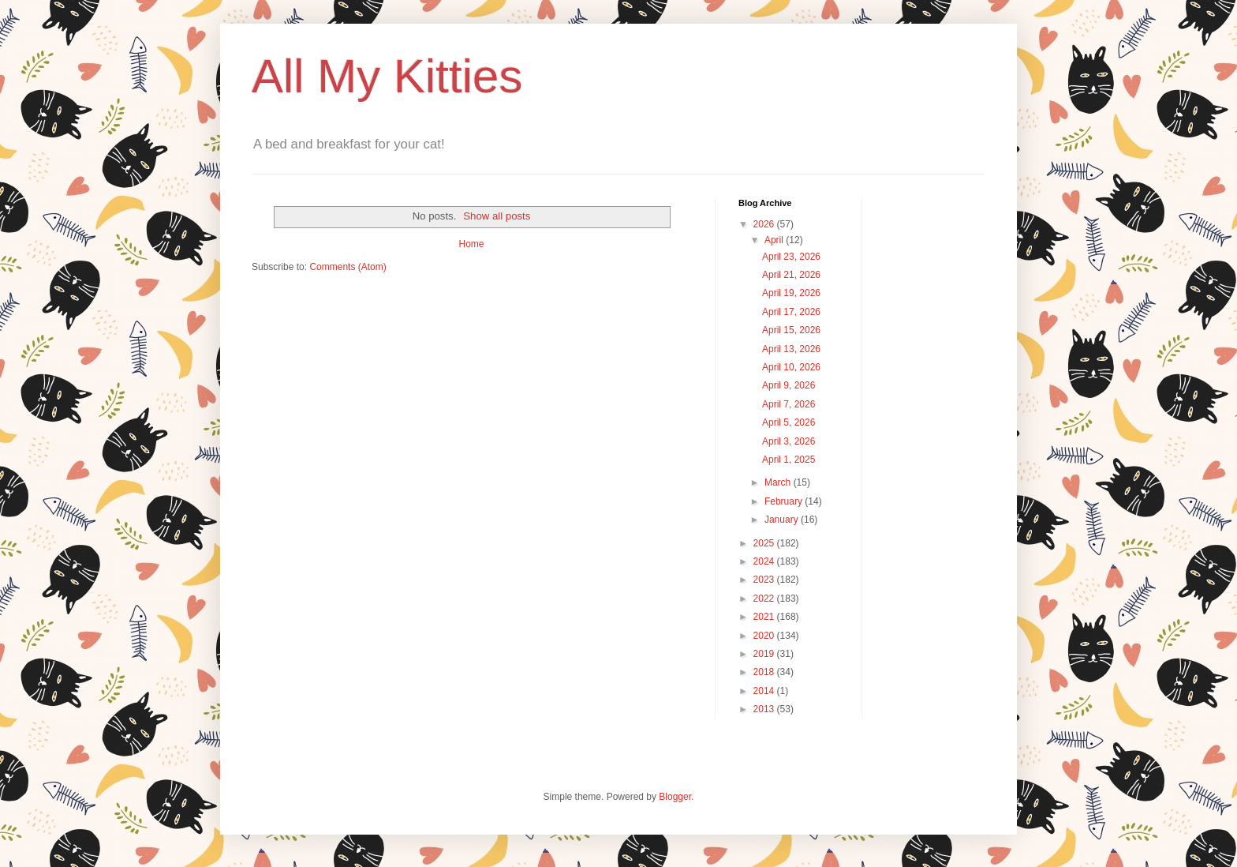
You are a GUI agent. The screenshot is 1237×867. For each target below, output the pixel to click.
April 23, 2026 (791, 256)
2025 (765, 543)
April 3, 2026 (788, 441)
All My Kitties (387, 76)
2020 (765, 635)
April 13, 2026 (791, 349)
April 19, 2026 (791, 292)
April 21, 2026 (791, 274)
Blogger (675, 796)
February (784, 501)
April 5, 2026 (788, 422)
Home (471, 244)
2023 (765, 579)
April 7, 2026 (788, 404)
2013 (765, 709)
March (779, 482)
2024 (765, 561)
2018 (765, 671)
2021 (765, 616)
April (775, 240)
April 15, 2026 (791, 330)
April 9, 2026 (788, 385)
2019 (765, 653)
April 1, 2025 (788, 459)
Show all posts (496, 216)
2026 (765, 224)
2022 (765, 598)
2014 (765, 690)
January (782, 519)
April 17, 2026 (791, 311)
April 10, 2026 (791, 367)
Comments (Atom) (347, 266)
